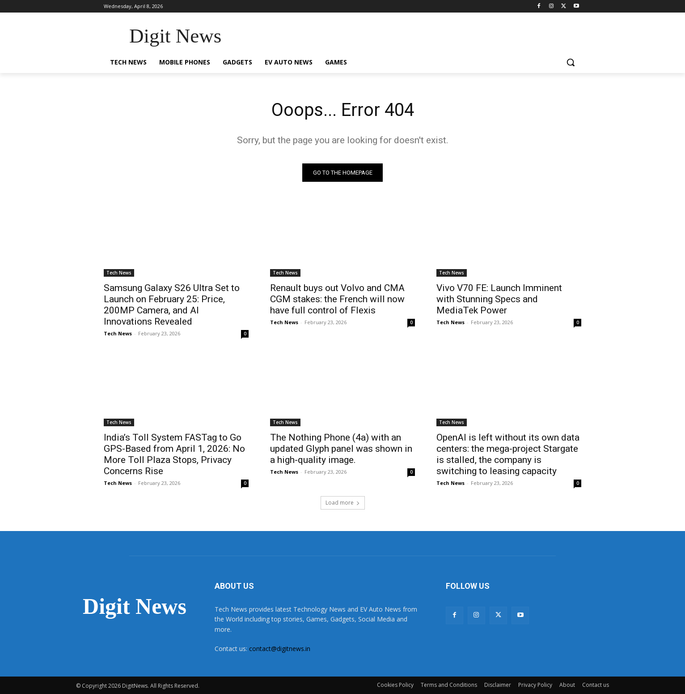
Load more (343, 503)
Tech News (118, 273)
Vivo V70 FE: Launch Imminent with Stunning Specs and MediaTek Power (499, 299)
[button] (570, 62)
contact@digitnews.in (279, 649)
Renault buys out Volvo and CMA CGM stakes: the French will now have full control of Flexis (337, 299)
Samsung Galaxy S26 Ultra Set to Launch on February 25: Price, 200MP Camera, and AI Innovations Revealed (172, 305)
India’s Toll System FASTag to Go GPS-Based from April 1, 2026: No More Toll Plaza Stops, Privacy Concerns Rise (174, 455)
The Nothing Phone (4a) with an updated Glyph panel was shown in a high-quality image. (341, 449)
